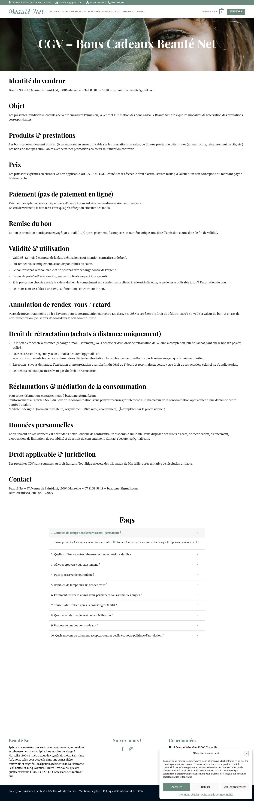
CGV (140, 791)
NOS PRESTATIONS (100, 11)
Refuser (205, 786)
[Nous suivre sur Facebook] (122, 749)
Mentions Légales (189, 794)
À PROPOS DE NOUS (74, 11)
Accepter (176, 786)
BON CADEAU (124, 11)
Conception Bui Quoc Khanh (25, 791)
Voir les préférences (234, 786)
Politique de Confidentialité (217, 794)
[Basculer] (197, 532)
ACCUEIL (54, 11)
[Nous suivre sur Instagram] (131, 749)
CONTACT (141, 11)
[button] (246, 753)
